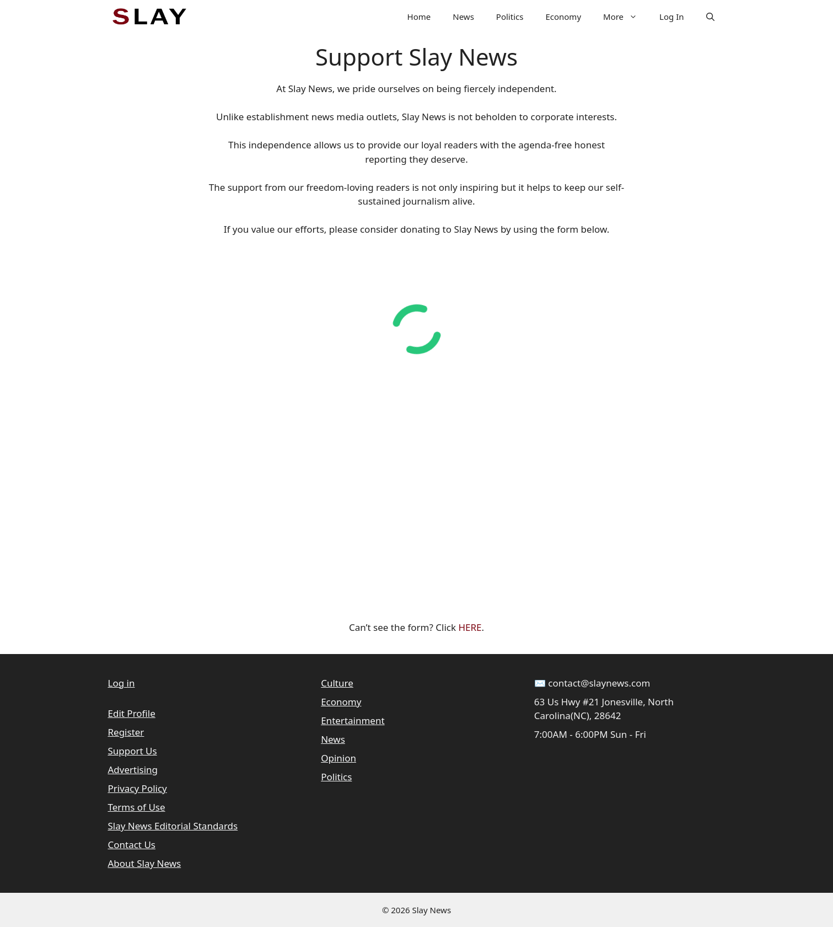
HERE (469, 627)
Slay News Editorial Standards (173, 825)
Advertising (133, 769)
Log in (121, 683)
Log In (671, 16)
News (463, 16)
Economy (563, 16)
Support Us (132, 750)
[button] (710, 16)
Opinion (338, 758)
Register (126, 732)
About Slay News (144, 863)
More (625, 16)
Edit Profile (131, 713)
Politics (510, 16)
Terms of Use (136, 807)
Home (419, 16)
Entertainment (352, 720)
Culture (337, 683)
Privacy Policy (137, 788)
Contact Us (132, 844)
